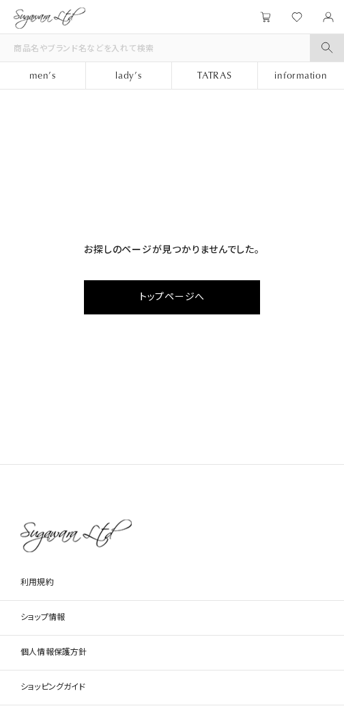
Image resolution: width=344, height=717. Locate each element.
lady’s (128, 74)
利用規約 (37, 582)
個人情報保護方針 (53, 652)
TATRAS (214, 74)
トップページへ (172, 296)
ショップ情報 (42, 617)
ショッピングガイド (53, 687)
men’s (42, 74)
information (300, 74)
